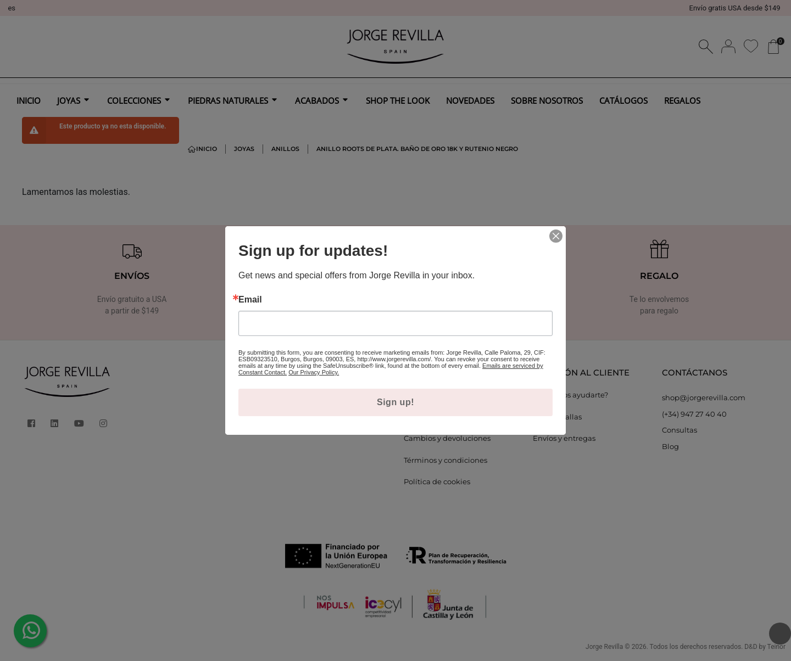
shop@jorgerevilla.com (703, 397)
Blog (670, 446)
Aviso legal (423, 394)
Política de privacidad (443, 416)
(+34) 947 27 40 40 (694, 414)
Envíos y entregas (564, 438)
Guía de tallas (557, 416)
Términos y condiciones (445, 460)
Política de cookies (437, 481)
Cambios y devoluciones (447, 438)
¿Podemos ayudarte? (570, 394)
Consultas (679, 429)
